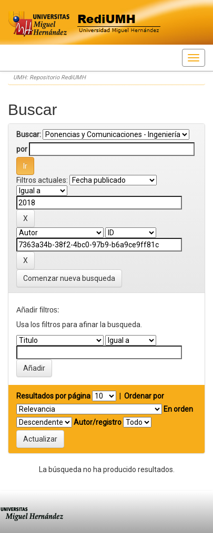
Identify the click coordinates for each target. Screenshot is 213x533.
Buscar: (28, 134)
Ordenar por (144, 396)
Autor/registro (97, 422)
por (21, 149)
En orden (178, 409)
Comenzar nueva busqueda (69, 278)
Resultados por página (53, 396)
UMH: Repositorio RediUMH (49, 77)
